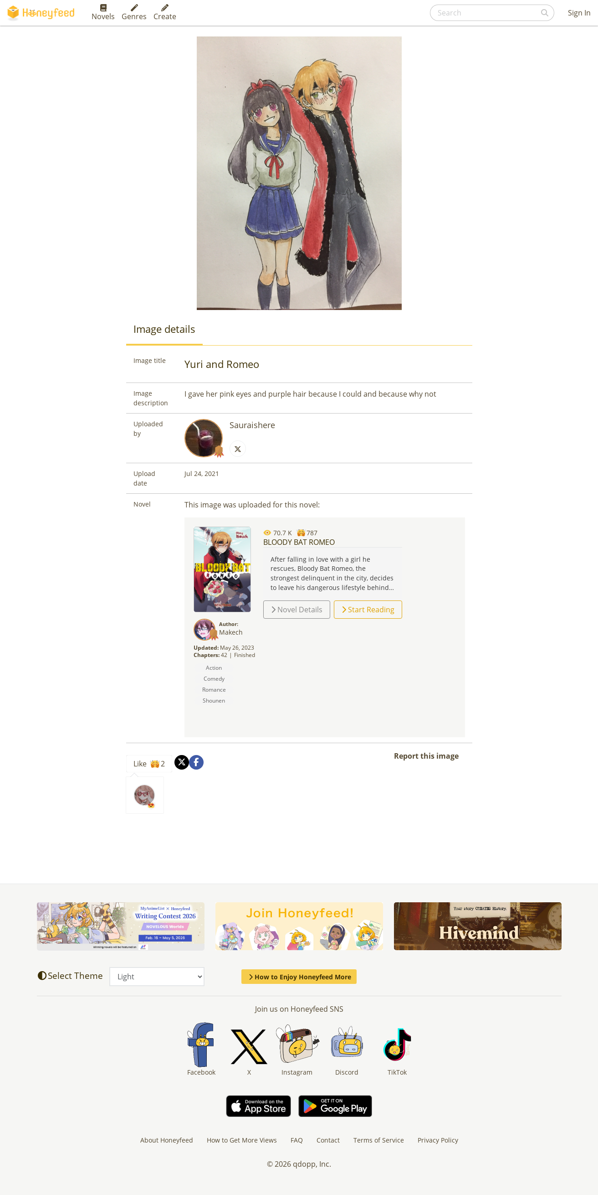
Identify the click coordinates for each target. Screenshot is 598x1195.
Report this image (426, 756)
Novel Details (296, 610)
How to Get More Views (242, 1140)
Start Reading (368, 610)
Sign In (579, 13)
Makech (231, 632)
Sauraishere (252, 424)
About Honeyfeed (166, 1140)
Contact (328, 1140)
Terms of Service (378, 1140)
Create (164, 12)
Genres (134, 12)
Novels (103, 12)
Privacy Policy (438, 1140)
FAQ (297, 1140)
